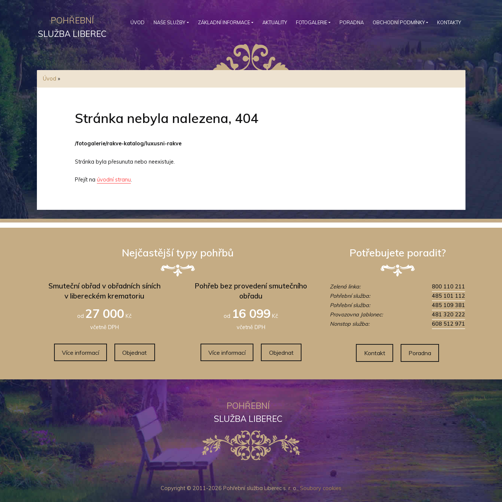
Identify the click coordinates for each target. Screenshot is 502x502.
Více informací (80, 352)
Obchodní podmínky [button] (399, 22)
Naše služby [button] (169, 22)
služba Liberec (72, 26)
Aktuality (274, 22)
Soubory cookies (320, 488)
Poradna (352, 22)
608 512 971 (448, 324)
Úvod (137, 22)
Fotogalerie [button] (311, 22)
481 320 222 (448, 314)
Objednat (134, 352)
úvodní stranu (114, 179)
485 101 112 (448, 296)
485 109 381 (448, 305)
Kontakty (449, 22)
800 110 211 (448, 286)
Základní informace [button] (224, 22)
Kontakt (374, 353)
